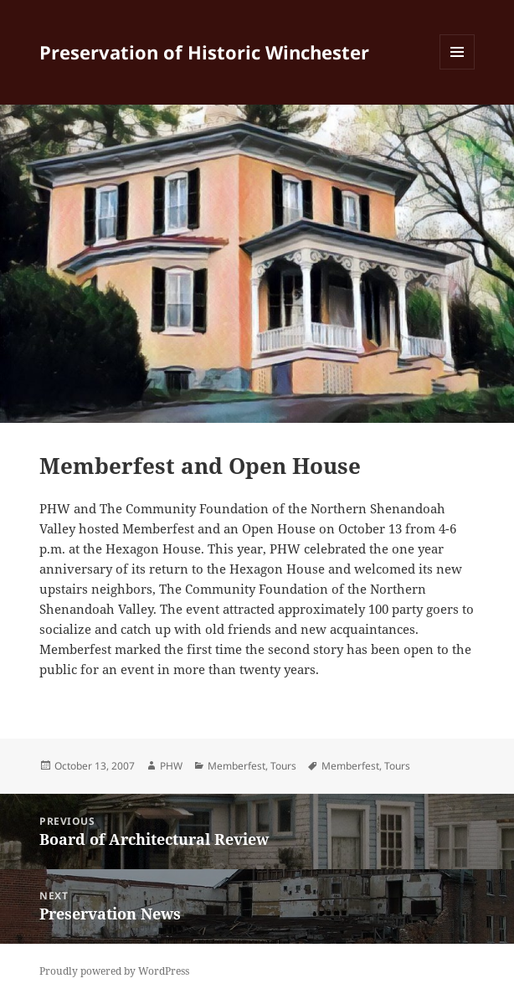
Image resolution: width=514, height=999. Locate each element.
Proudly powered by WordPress (114, 971)
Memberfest (236, 766)
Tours (283, 766)
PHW (171, 766)
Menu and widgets (457, 69)
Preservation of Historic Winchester (204, 51)
